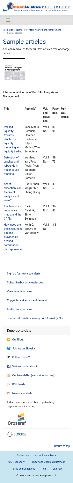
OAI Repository (16, 461)
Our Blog (15, 339)
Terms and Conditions (23, 468)
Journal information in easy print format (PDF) (35, 318)
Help (44, 468)
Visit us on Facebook (22, 366)
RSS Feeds (16, 384)
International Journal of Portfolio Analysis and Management (32, 30)
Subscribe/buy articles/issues (25, 282)
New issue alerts (19, 393)
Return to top (62, 446)
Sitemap (57, 468)
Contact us (23, 455)
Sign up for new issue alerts (23, 273)
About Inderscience (45, 455)
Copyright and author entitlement (27, 300)
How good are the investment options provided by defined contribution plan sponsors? (13, 237)
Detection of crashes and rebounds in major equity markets (11, 165)
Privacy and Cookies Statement (48, 461)
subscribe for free (42, 375)
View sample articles (19, 291)
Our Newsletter (19, 375)
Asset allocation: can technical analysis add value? (13, 192)
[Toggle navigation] (8, 20)
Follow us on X (18, 357)
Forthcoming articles (19, 309)
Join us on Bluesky (21, 348)
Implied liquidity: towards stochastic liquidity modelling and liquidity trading (13, 139)
